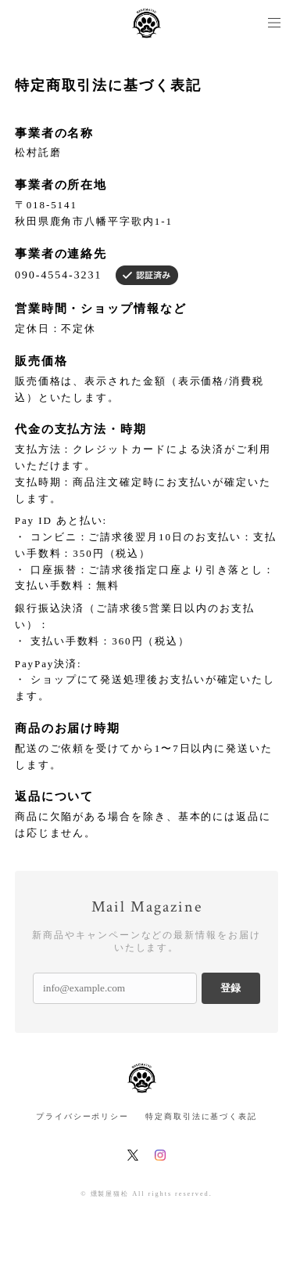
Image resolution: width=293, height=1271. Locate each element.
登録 (230, 988)
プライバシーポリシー (82, 1116)
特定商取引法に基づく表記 (201, 1116)
